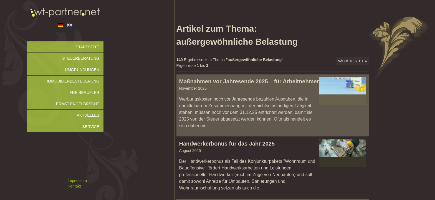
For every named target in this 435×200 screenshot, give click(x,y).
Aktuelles (88, 115)
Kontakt (74, 186)
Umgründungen (82, 70)
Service (90, 126)
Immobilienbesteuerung (73, 81)
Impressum (77, 180)
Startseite (87, 47)
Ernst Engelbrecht (77, 104)
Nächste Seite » (352, 61)
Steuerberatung (80, 58)
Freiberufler (84, 92)
